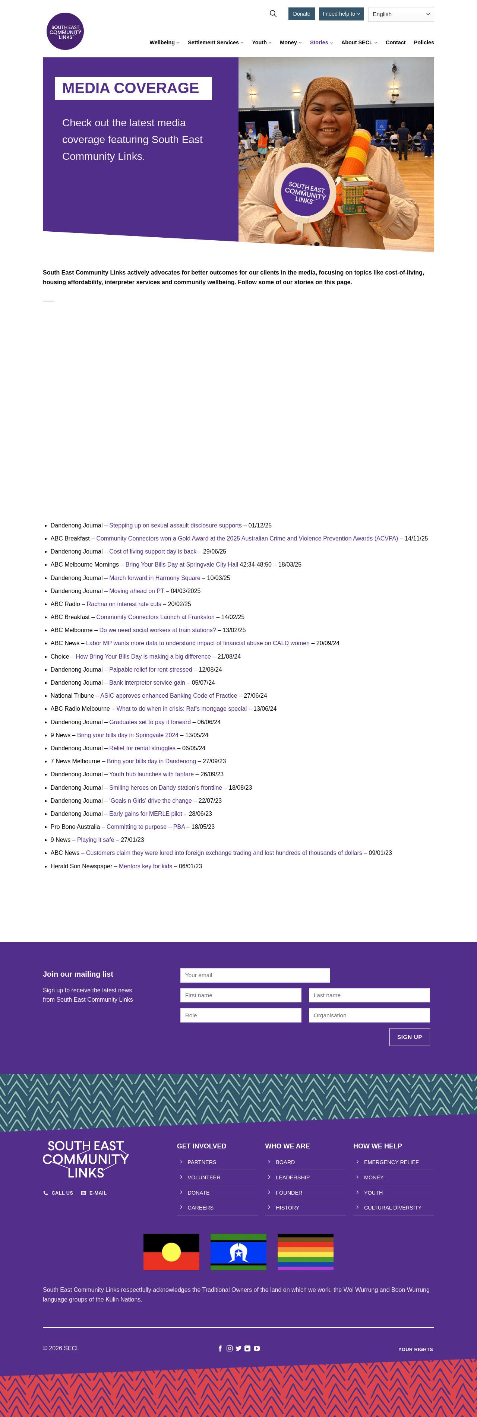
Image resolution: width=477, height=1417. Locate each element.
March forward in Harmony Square (154, 578)
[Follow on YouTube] (257, 1348)
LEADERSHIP (293, 1177)
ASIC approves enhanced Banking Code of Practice (168, 695)
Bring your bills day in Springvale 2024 (128, 735)
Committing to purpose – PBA (146, 827)
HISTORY (287, 1208)
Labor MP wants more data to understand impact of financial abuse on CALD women (198, 643)
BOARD (285, 1162)
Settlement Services (216, 42)
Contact (396, 42)
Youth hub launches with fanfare (151, 774)
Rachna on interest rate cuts (124, 604)
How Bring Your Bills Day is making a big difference (143, 656)
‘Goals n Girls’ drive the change (150, 801)
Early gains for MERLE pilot (145, 814)
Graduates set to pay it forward (150, 722)
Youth (262, 42)
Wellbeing (164, 42)
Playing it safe (95, 840)
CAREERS (201, 1208)
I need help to (341, 14)
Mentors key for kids (145, 866)
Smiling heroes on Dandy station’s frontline (165, 787)
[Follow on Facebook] (220, 1348)
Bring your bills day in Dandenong (151, 761)
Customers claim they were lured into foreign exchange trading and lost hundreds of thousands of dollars (224, 853)
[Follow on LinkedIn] (247, 1348)
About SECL (359, 42)
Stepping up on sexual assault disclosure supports (175, 525)
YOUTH (373, 1193)
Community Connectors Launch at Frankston (156, 617)
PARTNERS (202, 1162)
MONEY (374, 1177)
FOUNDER (289, 1193)
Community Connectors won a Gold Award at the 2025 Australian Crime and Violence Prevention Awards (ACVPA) (247, 538)
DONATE (199, 1193)
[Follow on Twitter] (238, 1348)
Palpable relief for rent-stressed (150, 669)
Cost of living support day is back (152, 551)
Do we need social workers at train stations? (157, 630)
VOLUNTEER (204, 1177)
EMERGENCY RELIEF (391, 1162)
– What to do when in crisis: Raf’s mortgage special (179, 709)
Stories (321, 42)
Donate (301, 14)
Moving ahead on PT (136, 591)
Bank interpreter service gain (147, 682)
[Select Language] (401, 14)
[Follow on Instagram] (229, 1348)
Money (291, 42)
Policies (424, 42)
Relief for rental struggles (142, 748)
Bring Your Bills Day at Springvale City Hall (182, 564)
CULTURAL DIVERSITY (392, 1208)
